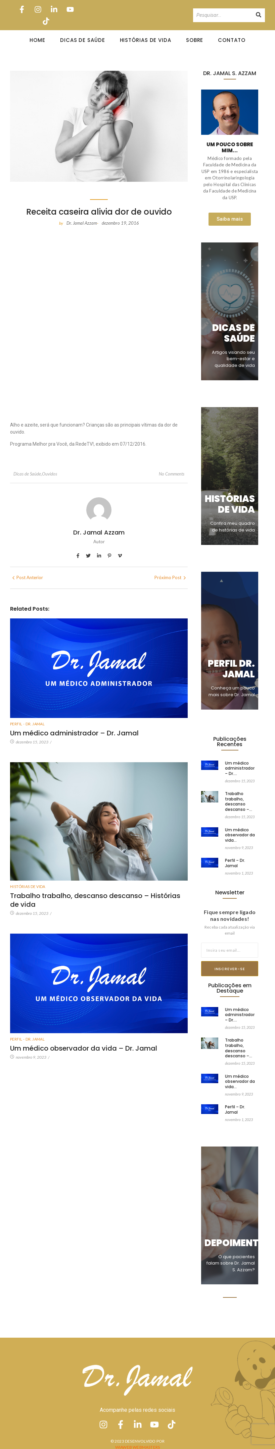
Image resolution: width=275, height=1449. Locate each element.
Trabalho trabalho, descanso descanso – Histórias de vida (95, 900)
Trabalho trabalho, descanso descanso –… (238, 801)
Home (37, 40)
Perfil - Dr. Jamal (27, 724)
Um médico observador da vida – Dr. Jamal (83, 1039)
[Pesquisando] (222, 15)
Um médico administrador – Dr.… (240, 768)
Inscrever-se (230, 968)
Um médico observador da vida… (240, 829)
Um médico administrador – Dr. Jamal (74, 733)
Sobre (194, 40)
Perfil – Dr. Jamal (235, 857)
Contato (231, 40)
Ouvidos (49, 474)
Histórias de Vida (145, 40)
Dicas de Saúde (82, 40)
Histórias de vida (27, 886)
